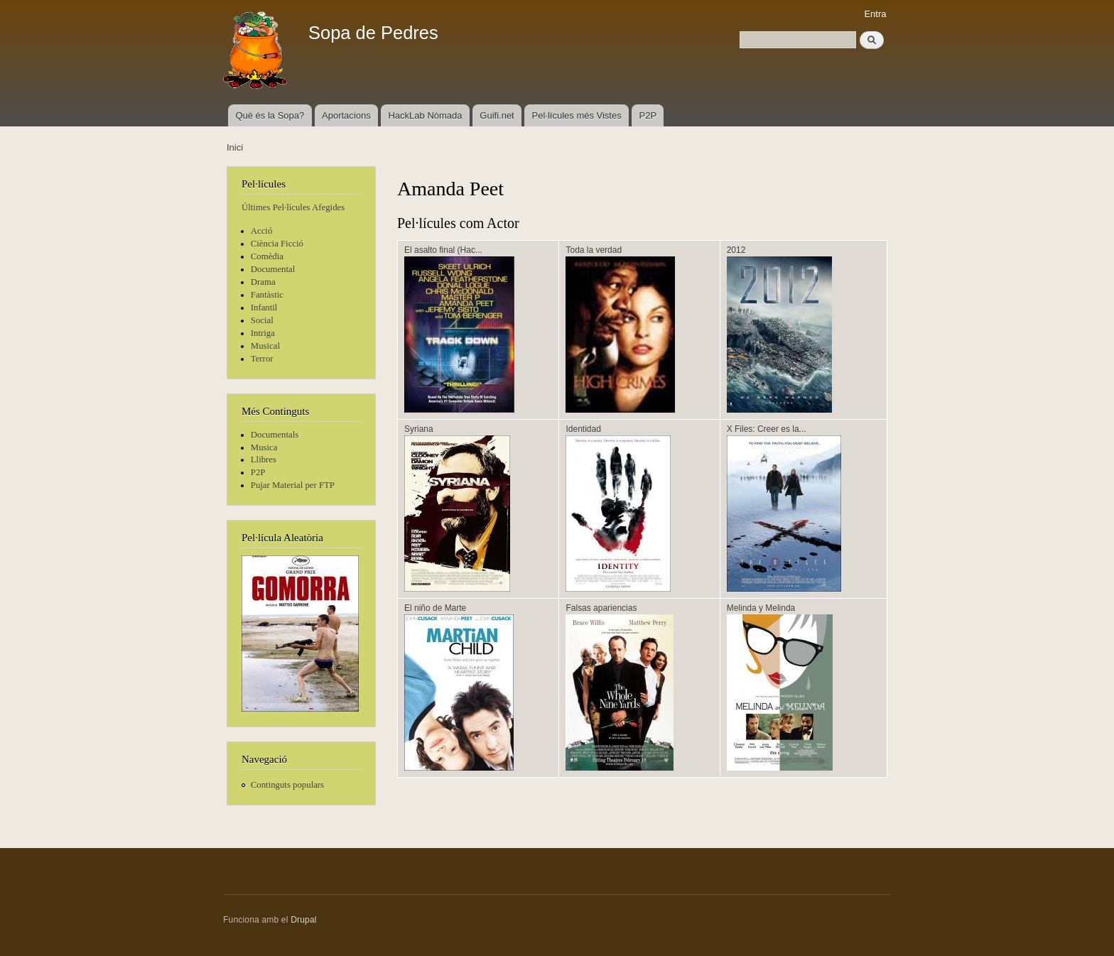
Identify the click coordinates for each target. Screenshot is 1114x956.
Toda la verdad (594, 250)
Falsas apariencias (601, 608)
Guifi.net (497, 115)
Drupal (304, 920)
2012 (736, 250)
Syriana (418, 429)
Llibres (263, 460)
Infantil (264, 308)
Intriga (263, 333)
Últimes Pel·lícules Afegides (293, 207)
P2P (648, 115)
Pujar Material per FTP (293, 485)
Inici (235, 147)
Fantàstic (267, 295)
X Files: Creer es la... (766, 429)
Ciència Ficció (277, 244)
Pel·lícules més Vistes (577, 115)
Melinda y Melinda (761, 608)
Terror (262, 359)
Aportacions (346, 115)
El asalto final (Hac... (443, 250)
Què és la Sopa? (269, 115)
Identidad (583, 429)
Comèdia (267, 256)
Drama (263, 282)
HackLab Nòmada (425, 115)
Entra (875, 14)
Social (262, 320)
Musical (265, 346)
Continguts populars (287, 785)
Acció (262, 231)
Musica (264, 447)
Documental (273, 269)
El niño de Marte (435, 608)
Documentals (274, 435)
